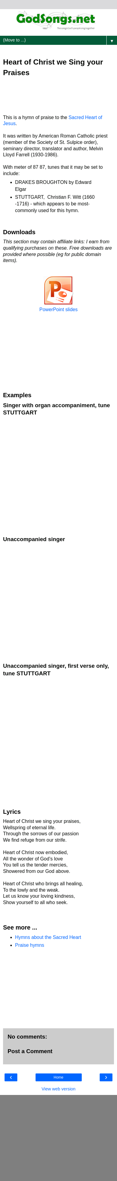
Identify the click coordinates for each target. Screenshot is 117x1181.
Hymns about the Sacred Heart (48, 937)
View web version (59, 1088)
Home (58, 1077)
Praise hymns (29, 945)
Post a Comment (30, 1051)
